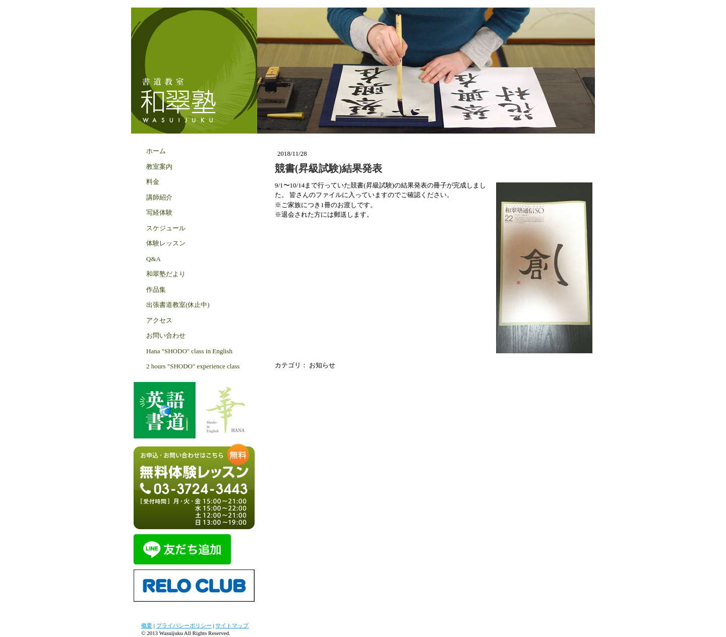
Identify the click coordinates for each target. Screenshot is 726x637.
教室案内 (159, 166)
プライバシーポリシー (184, 625)
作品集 (156, 289)
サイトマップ (232, 625)
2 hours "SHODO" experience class (192, 366)
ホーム (156, 151)
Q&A (153, 259)
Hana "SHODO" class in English (189, 351)
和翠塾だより (166, 274)
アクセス (159, 320)
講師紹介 (159, 197)
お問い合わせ (166, 335)
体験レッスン (166, 243)
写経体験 (159, 212)
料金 (152, 181)
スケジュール (166, 228)
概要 (146, 625)
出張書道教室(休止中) (178, 304)
